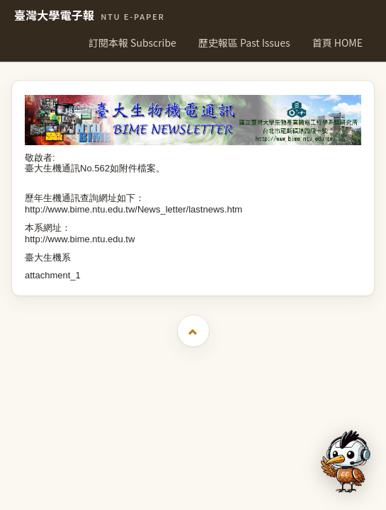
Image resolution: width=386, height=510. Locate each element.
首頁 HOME (337, 42)
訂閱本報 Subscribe (132, 42)
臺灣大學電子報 (89, 15)
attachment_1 (53, 275)
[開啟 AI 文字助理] (345, 461)
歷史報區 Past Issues (244, 42)
